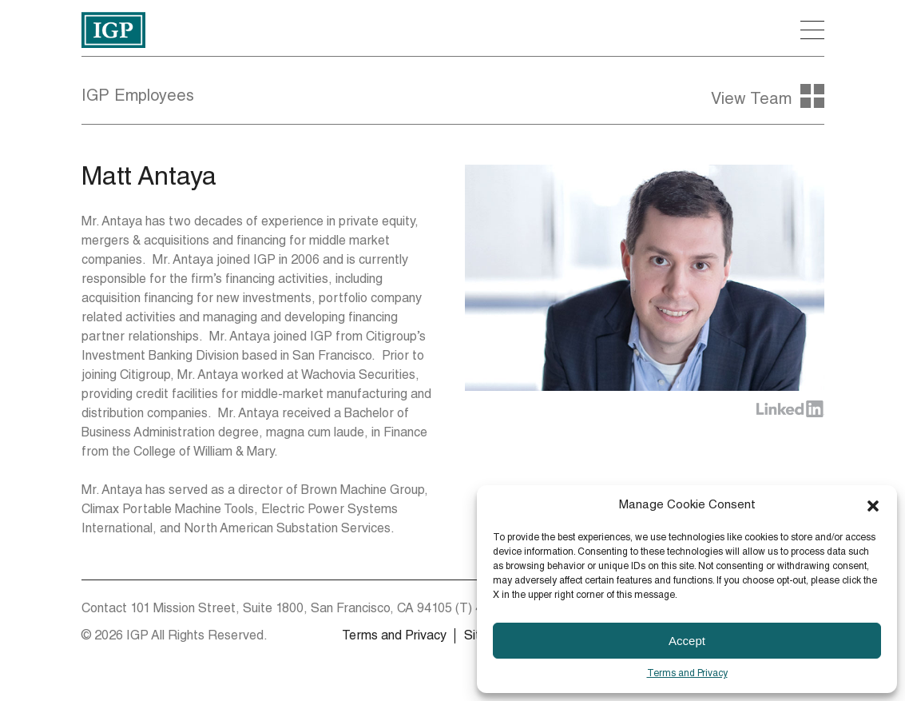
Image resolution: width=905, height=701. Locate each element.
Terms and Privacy (687, 674)
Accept (687, 640)
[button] (873, 506)
